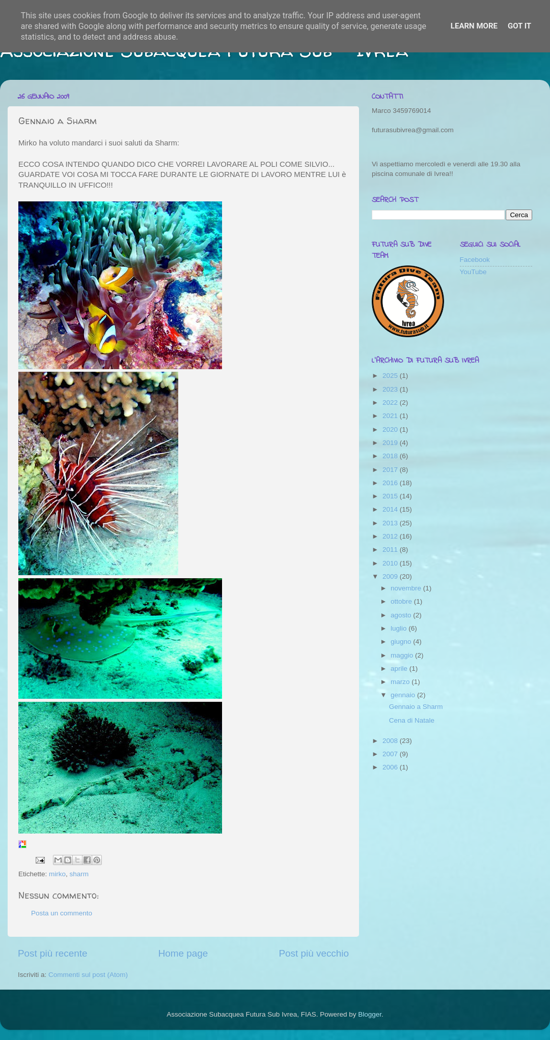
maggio (403, 655)
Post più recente (53, 953)
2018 (391, 456)
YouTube (473, 272)
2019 (391, 443)
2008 (391, 741)
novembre (407, 588)
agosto (402, 615)
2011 (391, 549)
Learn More (474, 26)
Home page (183, 953)
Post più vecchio (314, 953)
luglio (399, 628)
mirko (57, 874)
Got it (519, 26)
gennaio (404, 695)
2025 (391, 375)
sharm (79, 874)
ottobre (402, 601)
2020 (391, 429)
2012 (391, 536)
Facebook (475, 259)
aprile (400, 668)
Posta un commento (61, 913)
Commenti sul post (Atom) (88, 974)
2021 (391, 416)
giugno (402, 641)
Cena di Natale (411, 720)
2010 (391, 563)
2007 (391, 754)
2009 (391, 576)
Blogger (369, 1014)
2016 (391, 483)
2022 (391, 402)
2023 (391, 389)
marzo (401, 682)
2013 (391, 523)
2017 (391, 469)
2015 (391, 496)
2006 (391, 767)
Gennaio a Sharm (416, 706)
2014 (391, 509)
